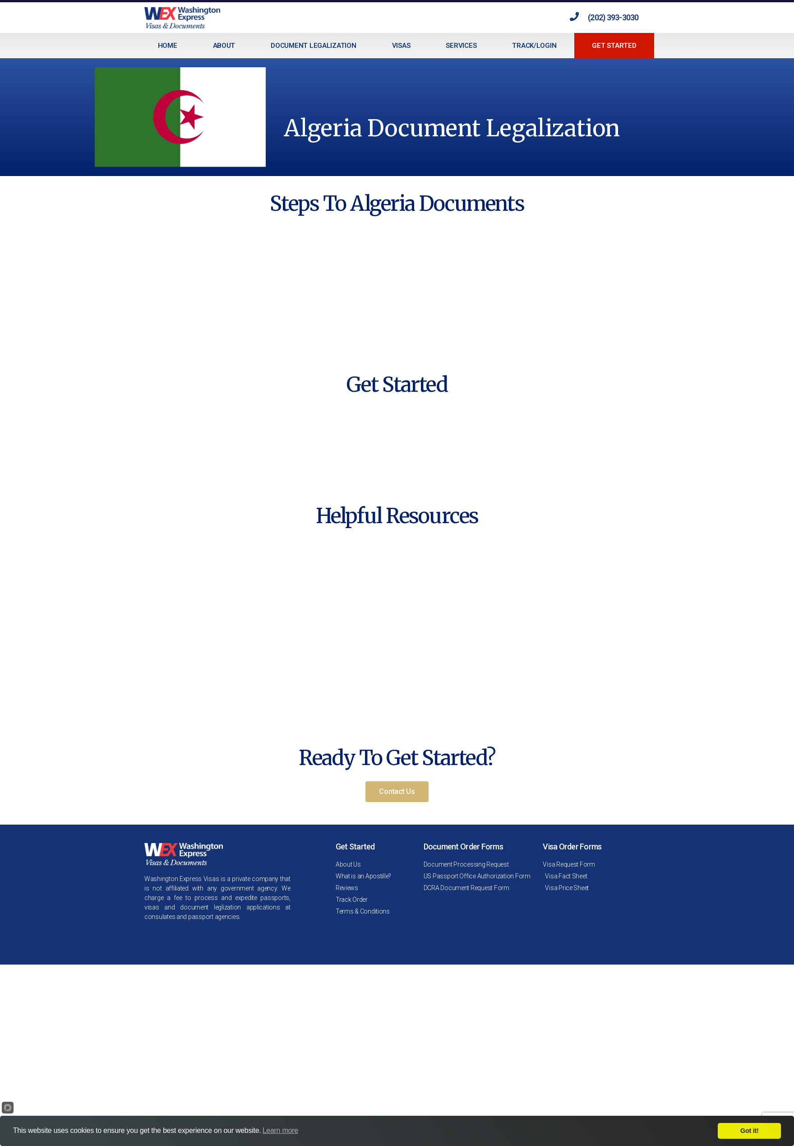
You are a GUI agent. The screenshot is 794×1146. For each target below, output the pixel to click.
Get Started (614, 46)
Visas (401, 46)
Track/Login (534, 46)
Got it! (749, 1130)
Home (167, 46)
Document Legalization (313, 46)
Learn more (280, 1130)
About (224, 46)
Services (461, 46)
